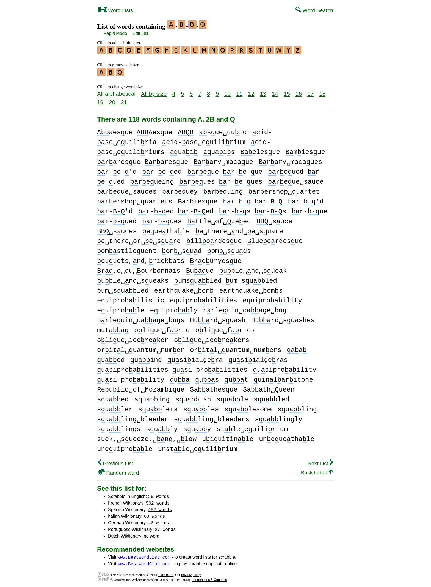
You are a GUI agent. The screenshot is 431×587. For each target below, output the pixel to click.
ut (236, 378)
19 (100, 100)
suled (271, 398)
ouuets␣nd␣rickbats (140, 259)
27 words (165, 528)
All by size (154, 92)
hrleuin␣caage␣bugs (140, 318)
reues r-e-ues (221, 180)
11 (239, 92)
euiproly (174, 308)
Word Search (314, 10)
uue (200, 269)
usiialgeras (258, 358)
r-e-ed (162, 170)
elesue (260, 150)
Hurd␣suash (217, 318)
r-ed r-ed (176, 209)
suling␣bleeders (211, 417)
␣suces (117, 229)
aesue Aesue (134, 130)
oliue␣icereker (132, 338)
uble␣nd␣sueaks (132, 279)
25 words (158, 495)
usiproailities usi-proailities (172, 368)
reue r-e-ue (225, 170)
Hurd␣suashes (282, 318)
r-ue (309, 209)
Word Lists (115, 10)
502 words (158, 501)
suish (193, 398)
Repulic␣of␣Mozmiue (140, 388)
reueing (152, 180)
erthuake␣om (184, 289)
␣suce (274, 219)
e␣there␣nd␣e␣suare (239, 229)
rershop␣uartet (284, 190)
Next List (320, 462)
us (207, 378)
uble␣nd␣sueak (253, 269)
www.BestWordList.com (143, 555)
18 (322, 92)
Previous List (115, 462)
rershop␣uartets (134, 200)
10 (227, 92)
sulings (118, 427)
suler (115, 407)
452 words (160, 508)
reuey (180, 190)
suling (297, 407)
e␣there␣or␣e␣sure (139, 239)
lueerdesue (275, 239)
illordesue (214, 239)
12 (251, 92)
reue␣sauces (127, 190)
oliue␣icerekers (211, 338)
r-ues (162, 219)
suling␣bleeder (132, 417)
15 (287, 92)
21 (124, 100)
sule (232, 398)
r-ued (117, 219)
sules (201, 407)
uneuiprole (125, 447)
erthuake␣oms (251, 289)
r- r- (252, 200)
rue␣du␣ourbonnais (139, 269)
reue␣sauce (296, 180)
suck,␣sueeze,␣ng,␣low (147, 437)
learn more (165, 573)
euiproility (272, 299)
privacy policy (191, 573)
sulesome (248, 407)
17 (310, 92)
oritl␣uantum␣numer (140, 348)
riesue (197, 200)
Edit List (140, 33)
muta (113, 328)
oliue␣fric (162, 328)
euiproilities (203, 299)
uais (219, 150)
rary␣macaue (223, 160)
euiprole (121, 308)
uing (146, 358)
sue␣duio (223, 130)
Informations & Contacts (209, 578)
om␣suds (229, 249)
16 (298, 92)
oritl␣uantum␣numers (235, 348)
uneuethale (286, 437)
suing (152, 398)
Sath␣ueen (269, 388)
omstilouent (126, 249)
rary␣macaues (290, 160)
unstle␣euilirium (197, 447)
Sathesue (213, 388)
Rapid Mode (115, 33)
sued (113, 398)
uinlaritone (283, 378)
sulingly (278, 417)
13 (263, 92)
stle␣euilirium (252, 427)
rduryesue (215, 259)
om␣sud (182, 249)
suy (197, 427)
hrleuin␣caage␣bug (245, 308)
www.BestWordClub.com (143, 562)
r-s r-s (252, 209)
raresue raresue (142, 160)
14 (275, 92)
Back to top (317, 471)
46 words (158, 521)
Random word (118, 471)
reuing (223, 190)
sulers (158, 407)
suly (162, 427)
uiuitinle (227, 437)
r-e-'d (117, 170)
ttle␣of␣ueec (219, 219)
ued (111, 358)
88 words (154, 514)
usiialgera (195, 358)
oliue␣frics (225, 328)
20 (112, 100)
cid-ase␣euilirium (203, 140)
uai (184, 150)
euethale (166, 229)
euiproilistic (130, 299)
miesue (305, 150)
